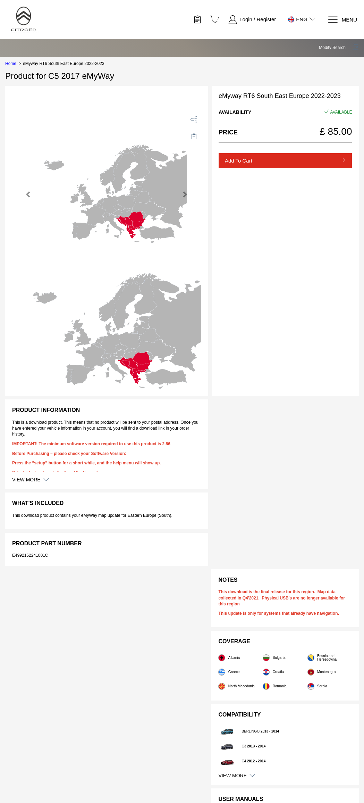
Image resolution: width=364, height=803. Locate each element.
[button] (339, 47)
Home (10, 63)
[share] (194, 119)
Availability (235, 112)
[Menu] (342, 20)
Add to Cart (238, 161)
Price (228, 132)
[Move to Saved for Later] (193, 136)
